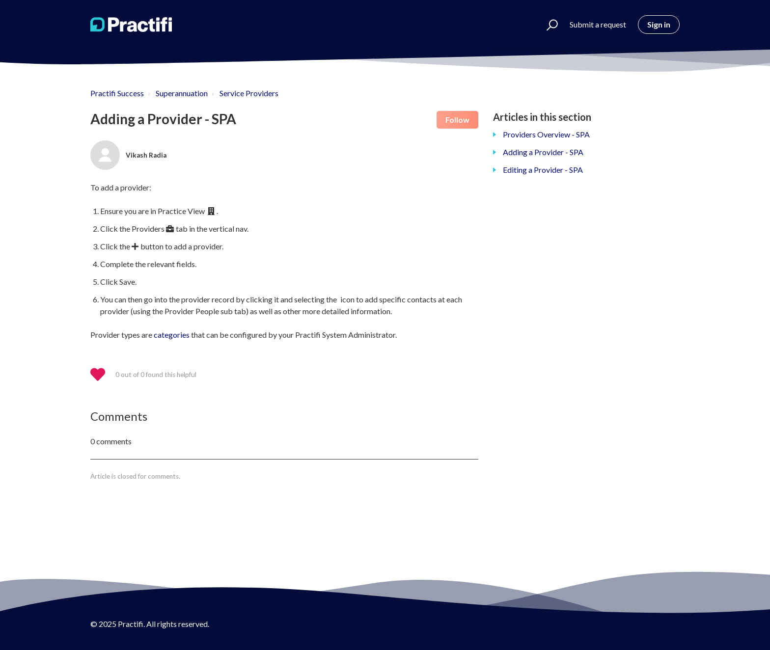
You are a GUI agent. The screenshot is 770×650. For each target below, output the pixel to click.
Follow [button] (457, 119)
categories (172, 334)
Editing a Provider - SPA (543, 169)
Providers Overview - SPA (546, 134)
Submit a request (598, 24)
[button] (548, 24)
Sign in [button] (658, 24)
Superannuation (182, 93)
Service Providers (249, 93)
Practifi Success (117, 93)
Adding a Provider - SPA (543, 152)
